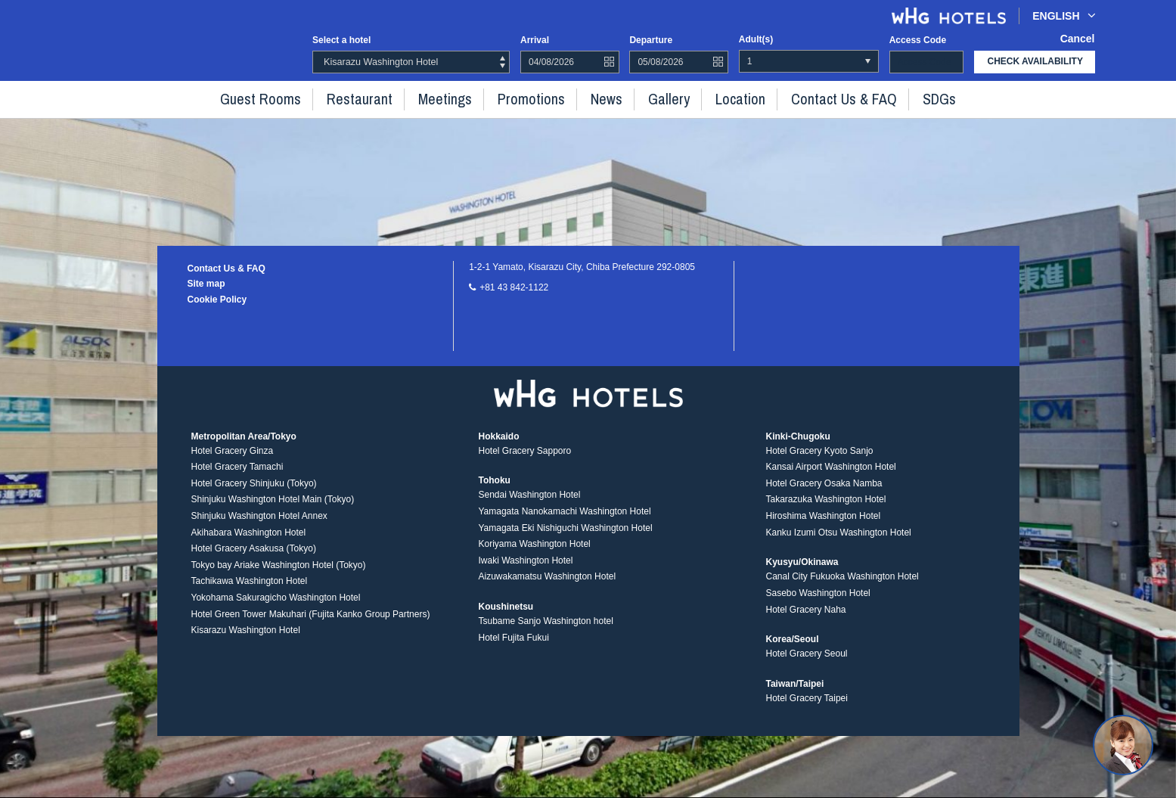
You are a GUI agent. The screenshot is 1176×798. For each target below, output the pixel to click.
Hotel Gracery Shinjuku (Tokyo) (254, 496)
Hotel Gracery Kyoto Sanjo (819, 463)
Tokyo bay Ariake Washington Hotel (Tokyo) (278, 578)
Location (717, 96)
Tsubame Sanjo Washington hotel (545, 634)
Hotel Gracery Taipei (806, 711)
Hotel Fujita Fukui (513, 650)
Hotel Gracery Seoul (806, 666)
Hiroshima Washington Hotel (822, 528)
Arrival (534, 39)
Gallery (656, 96)
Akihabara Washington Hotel (248, 545)
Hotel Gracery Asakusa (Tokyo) (253, 561)
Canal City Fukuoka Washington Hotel (841, 589)
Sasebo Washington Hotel (817, 606)
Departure (650, 39)
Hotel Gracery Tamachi (237, 479)
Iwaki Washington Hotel (525, 573)
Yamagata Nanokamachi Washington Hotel (564, 524)
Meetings (464, 96)
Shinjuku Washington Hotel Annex (259, 528)
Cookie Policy (217, 299)
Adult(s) (756, 39)
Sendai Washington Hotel (529, 507)
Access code (917, 39)
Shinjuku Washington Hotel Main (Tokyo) (273, 513)
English (1063, 15)
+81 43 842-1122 (513, 287)
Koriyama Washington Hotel (534, 556)
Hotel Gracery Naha (805, 622)
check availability (1035, 61)
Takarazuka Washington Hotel (825, 513)
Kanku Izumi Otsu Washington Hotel (838, 545)
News (602, 96)
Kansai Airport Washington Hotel (830, 479)
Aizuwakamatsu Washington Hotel (547, 589)
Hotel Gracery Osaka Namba (823, 496)
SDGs (886, 96)
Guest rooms (308, 96)
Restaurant (391, 96)
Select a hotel (341, 40)
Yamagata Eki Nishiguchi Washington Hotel (565, 541)
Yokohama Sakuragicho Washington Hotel (276, 610)
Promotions (537, 96)
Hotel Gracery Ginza (232, 463)
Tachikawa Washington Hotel (249, 594)
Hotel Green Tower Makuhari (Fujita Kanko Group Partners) (310, 627)
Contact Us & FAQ (805, 96)
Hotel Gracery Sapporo (524, 463)
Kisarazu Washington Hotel (245, 643)
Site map (206, 283)
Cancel (1079, 39)
